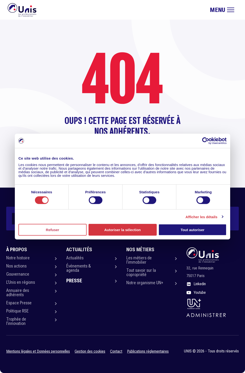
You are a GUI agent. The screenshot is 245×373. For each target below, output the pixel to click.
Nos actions (16, 265)
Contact (116, 351)
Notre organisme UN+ (144, 282)
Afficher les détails (201, 216)
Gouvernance (17, 274)
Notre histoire (18, 257)
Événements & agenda (78, 268)
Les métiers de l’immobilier (139, 260)
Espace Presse (19, 302)
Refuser (52, 230)
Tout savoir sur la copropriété (141, 272)
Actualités (75, 257)
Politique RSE (17, 310)
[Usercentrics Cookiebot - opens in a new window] (206, 140)
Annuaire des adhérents (17, 292)
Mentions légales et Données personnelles (38, 351)
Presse (74, 281)
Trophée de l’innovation (16, 321)
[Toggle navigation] (222, 10)
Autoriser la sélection (122, 230)
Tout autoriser (193, 230)
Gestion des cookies (90, 351)
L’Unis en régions (20, 282)
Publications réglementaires (148, 351)
